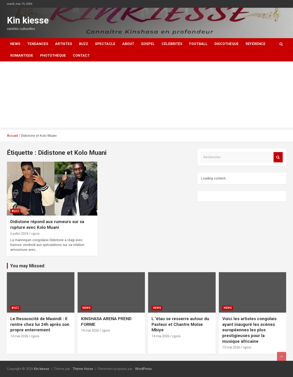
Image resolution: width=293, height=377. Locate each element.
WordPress (143, 369)
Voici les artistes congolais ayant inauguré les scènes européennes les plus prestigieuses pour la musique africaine (249, 330)
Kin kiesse (28, 20)
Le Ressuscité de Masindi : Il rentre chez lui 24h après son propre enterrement (39, 324)
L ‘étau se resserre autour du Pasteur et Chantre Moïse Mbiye (180, 324)
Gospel (148, 44)
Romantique (21, 55)
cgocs (35, 233)
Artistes (63, 44)
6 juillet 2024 (19, 233)
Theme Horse (83, 369)
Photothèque (53, 55)
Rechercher (278, 157)
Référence (256, 44)
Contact (81, 55)
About (128, 44)
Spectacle (105, 44)
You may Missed (27, 266)
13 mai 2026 (231, 347)
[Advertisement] (146, 96)
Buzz (83, 44)
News (15, 44)
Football (198, 44)
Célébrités (172, 44)
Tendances (37, 44)
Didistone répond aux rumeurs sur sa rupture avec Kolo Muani (47, 224)
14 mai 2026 (19, 336)
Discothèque (226, 44)
